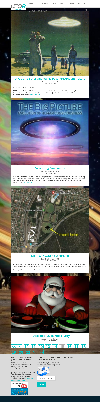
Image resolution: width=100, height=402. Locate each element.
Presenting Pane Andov (50, 168)
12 (41, 347)
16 (69, 347)
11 (33, 347)
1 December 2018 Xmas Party (50, 336)
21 (28, 352)
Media (81, 3)
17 (76, 347)
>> (40, 352)
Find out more (35, 95)
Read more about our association (22, 379)
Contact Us (43, 11)
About (32, 11)
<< (14, 347)
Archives (70, 3)
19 (14, 352)
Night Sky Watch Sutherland (50, 256)
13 (48, 347)
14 (55, 347)
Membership (57, 3)
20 (21, 352)
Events (32, 3)
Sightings (44, 3)
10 (26, 347)
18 (83, 347)
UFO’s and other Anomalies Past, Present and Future (50, 78)
